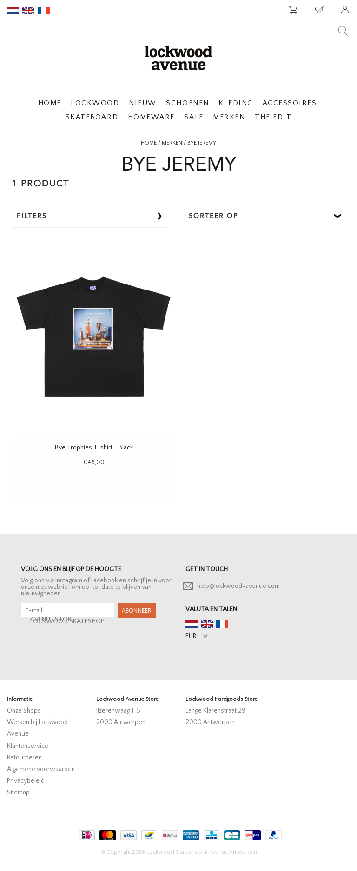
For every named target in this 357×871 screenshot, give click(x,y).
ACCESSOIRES (290, 103)
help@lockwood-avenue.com (238, 586)
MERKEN (229, 117)
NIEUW (143, 103)
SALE (193, 117)
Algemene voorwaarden (41, 769)
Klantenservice (27, 746)
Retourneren (24, 757)
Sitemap (18, 792)
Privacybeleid (26, 781)
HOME (49, 103)
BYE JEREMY (201, 143)
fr (44, 10)
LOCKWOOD (95, 103)
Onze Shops (24, 710)
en (28, 10)
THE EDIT (273, 117)
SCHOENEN (187, 103)
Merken (172, 143)
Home (149, 143)
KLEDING (235, 103)
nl (13, 10)
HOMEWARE (151, 117)
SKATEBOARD (92, 117)
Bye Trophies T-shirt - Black (94, 447)
